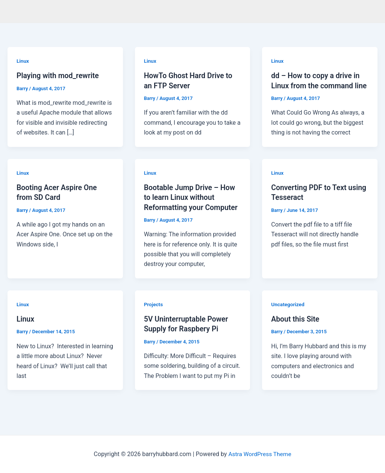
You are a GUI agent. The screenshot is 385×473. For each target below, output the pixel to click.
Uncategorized (288, 313)
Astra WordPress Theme (259, 454)
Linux (23, 61)
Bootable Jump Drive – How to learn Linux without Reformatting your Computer (192, 206)
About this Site (296, 327)
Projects (154, 313)
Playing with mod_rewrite (59, 75)
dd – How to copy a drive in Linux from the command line (316, 85)
